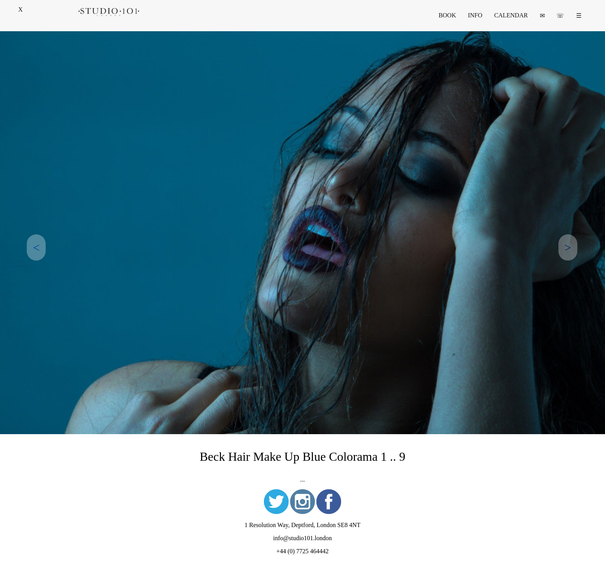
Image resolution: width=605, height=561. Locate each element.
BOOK (447, 15)
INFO (475, 15)
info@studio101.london (302, 538)
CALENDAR (511, 15)
